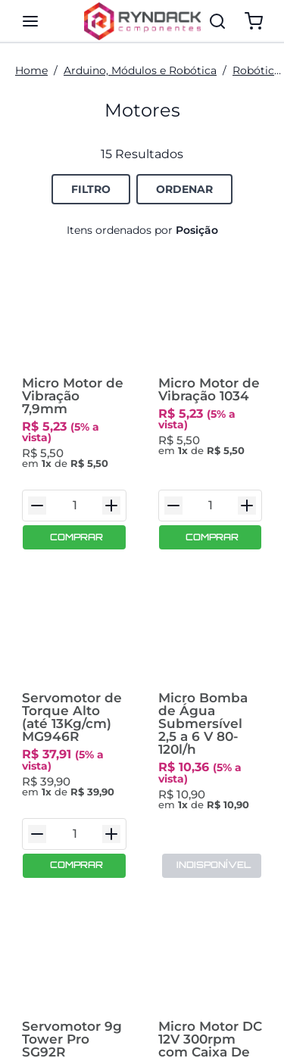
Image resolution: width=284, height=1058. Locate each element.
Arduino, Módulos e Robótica (140, 70)
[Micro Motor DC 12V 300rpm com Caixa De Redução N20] (210, 925)
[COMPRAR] (74, 518)
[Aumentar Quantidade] (111, 487)
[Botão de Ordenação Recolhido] (184, 189)
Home (31, 70)
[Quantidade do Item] (74, 486)
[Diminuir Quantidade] (37, 487)
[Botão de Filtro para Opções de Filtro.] (90, 189)
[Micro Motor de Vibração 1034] (210, 318)
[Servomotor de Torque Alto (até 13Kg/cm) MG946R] (74, 615)
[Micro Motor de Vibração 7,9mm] (74, 318)
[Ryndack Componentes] (142, 21)
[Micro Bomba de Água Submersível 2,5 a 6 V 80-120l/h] (210, 615)
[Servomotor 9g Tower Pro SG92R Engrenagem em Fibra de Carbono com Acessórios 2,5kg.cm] (74, 925)
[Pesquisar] (217, 21)
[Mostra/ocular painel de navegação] (30, 21)
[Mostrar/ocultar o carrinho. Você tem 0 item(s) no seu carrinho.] (254, 21)
